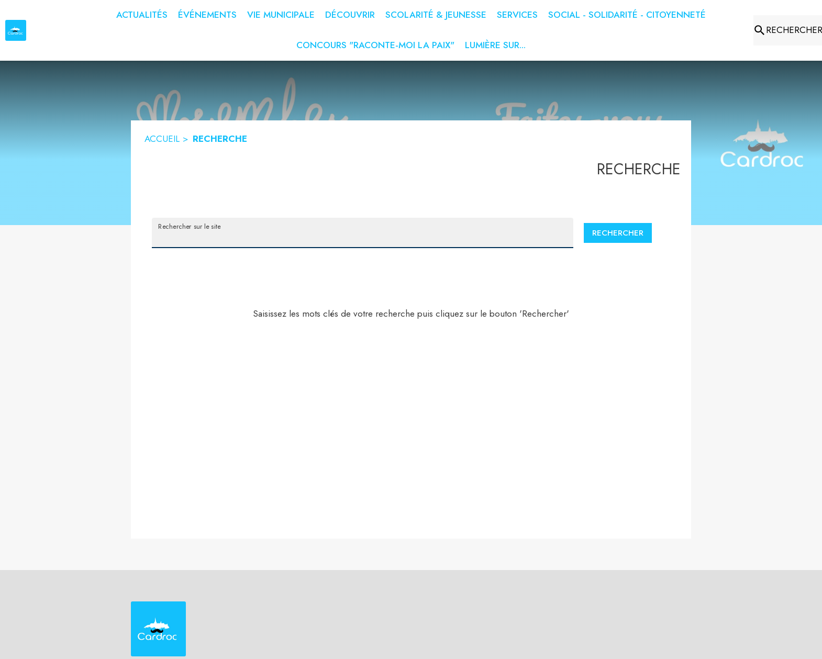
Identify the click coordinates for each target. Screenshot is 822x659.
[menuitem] (142, 15)
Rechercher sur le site (189, 226)
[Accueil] (15, 30)
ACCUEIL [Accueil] (162, 138)
